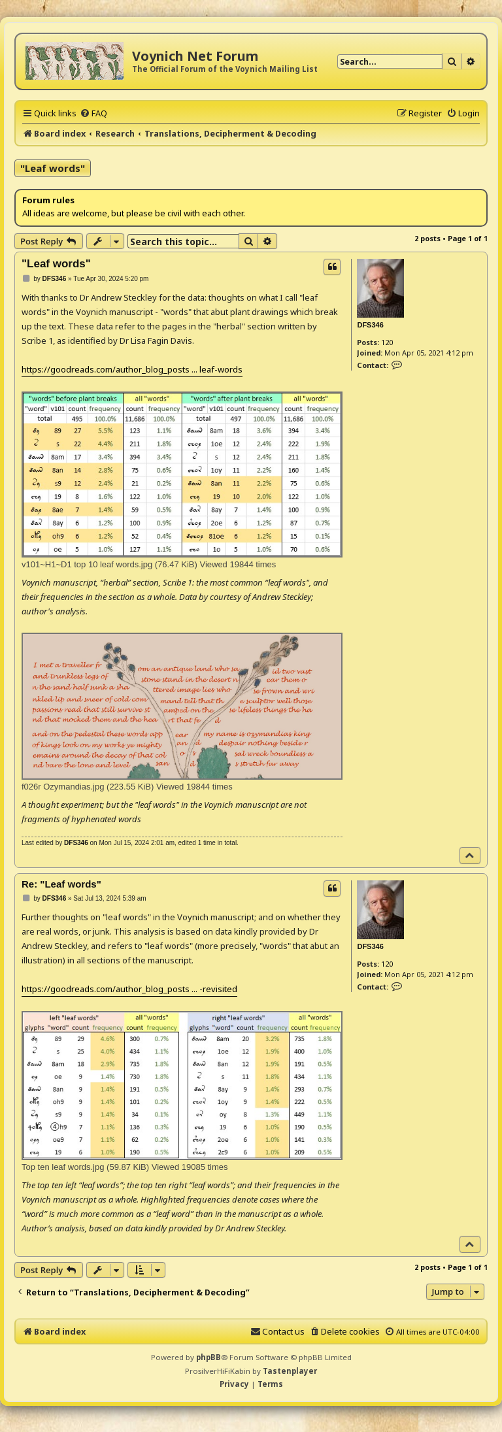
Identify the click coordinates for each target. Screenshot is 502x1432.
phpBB (208, 1357)
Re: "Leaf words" (61, 884)
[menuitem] (93, 113)
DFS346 (370, 325)
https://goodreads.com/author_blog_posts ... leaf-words (132, 369)
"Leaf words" (52, 168)
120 (387, 342)
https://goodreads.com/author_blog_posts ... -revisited (129, 989)
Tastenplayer (290, 1371)
